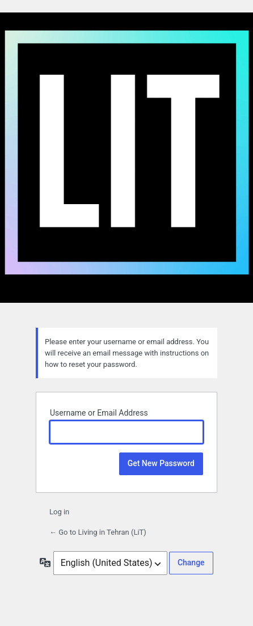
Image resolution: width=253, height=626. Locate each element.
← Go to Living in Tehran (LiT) (97, 532)
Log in (59, 511)
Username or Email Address (99, 412)
